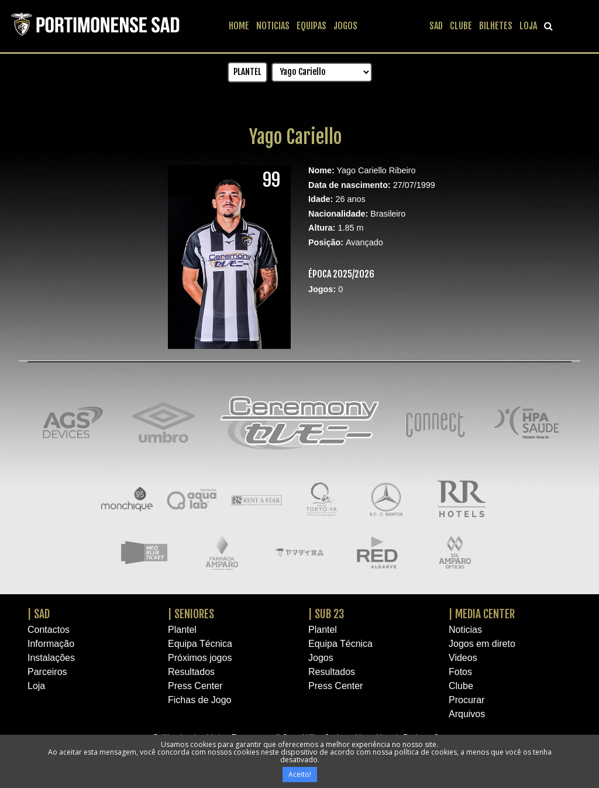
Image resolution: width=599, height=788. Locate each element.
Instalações (51, 658)
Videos (463, 658)
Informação (50, 644)
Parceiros (47, 672)
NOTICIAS (273, 26)
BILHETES (495, 26)
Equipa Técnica (200, 644)
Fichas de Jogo (200, 700)
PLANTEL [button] (247, 71)
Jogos (320, 658)
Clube (461, 686)
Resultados (191, 672)
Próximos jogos (200, 658)
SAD (436, 26)
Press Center (195, 686)
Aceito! (299, 774)
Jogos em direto (482, 644)
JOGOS (345, 26)
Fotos (460, 672)
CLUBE (461, 26)
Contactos (48, 630)
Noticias (465, 630)
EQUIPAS (311, 26)
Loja (36, 686)
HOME (239, 26)
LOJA (528, 26)
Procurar (466, 700)
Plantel (182, 630)
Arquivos (467, 714)
